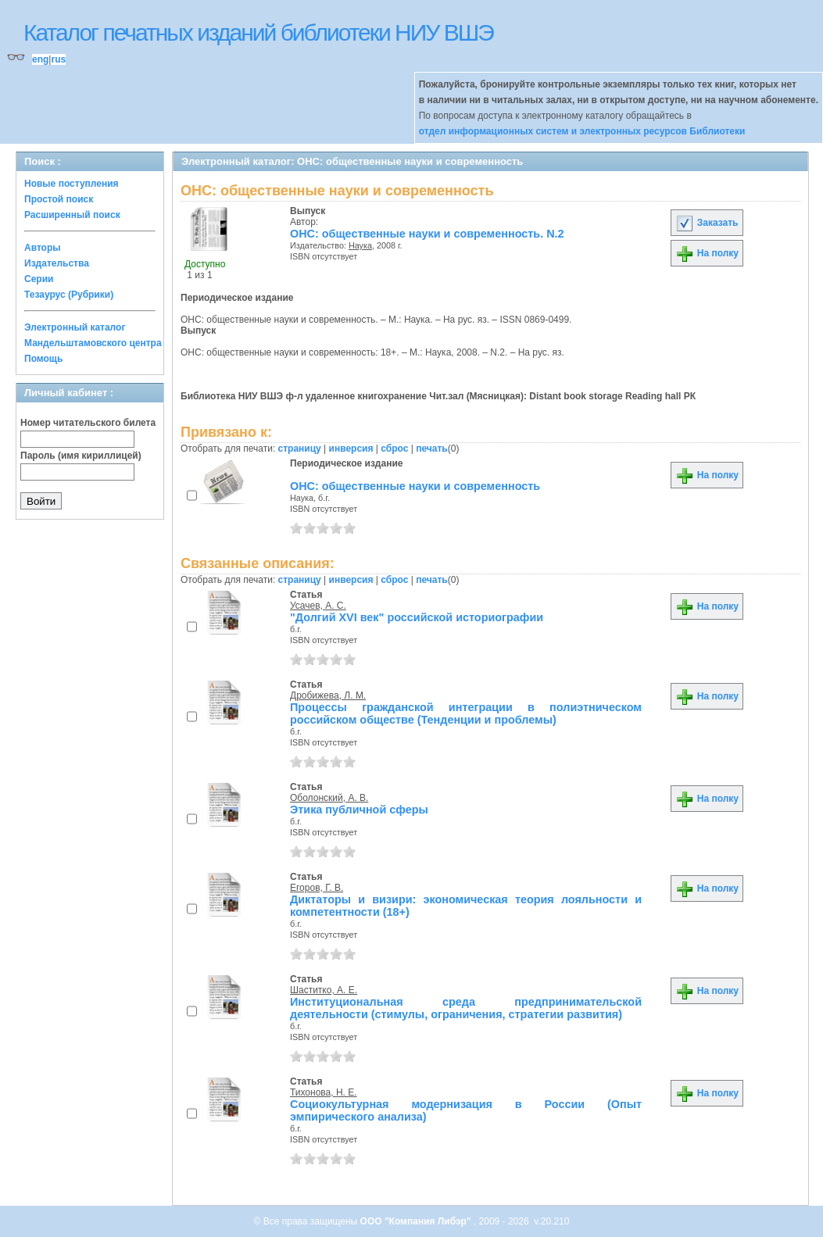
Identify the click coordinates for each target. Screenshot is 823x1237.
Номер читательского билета (88, 422)
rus (58, 59)
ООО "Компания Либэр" (417, 1221)
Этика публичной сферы (359, 809)
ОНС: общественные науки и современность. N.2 (427, 233)
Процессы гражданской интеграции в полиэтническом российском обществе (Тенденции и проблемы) (466, 713)
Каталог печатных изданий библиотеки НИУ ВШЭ (258, 32)
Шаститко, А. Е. (323, 990)
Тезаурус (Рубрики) (68, 294)
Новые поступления (71, 183)
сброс (394, 448)
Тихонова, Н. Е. (323, 1092)
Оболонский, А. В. (329, 797)
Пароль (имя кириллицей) (80, 455)
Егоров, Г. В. (316, 887)
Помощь (43, 358)
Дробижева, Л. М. (328, 695)
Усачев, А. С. (318, 605)
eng (40, 59)
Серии (38, 278)
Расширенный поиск (72, 214)
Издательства (56, 263)
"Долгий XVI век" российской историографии (416, 617)
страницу (299, 448)
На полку (707, 253)
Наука (360, 245)
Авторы (42, 247)
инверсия (351, 448)
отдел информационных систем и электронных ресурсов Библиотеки (582, 131)
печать (432, 448)
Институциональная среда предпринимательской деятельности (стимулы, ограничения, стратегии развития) (466, 1008)
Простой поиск (58, 199)
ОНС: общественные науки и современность (415, 486)
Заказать (706, 222)
